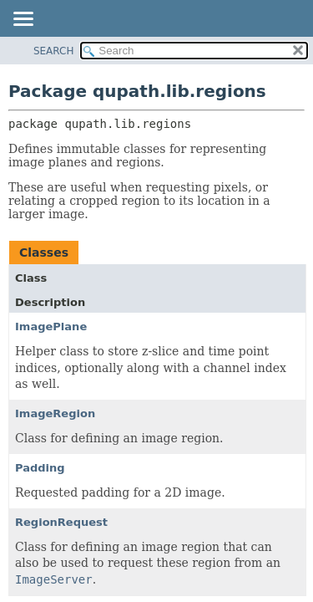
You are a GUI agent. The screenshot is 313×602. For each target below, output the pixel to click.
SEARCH (53, 51)
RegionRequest (61, 522)
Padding (40, 468)
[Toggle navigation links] (22, 20)
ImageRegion (55, 413)
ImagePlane (51, 326)
